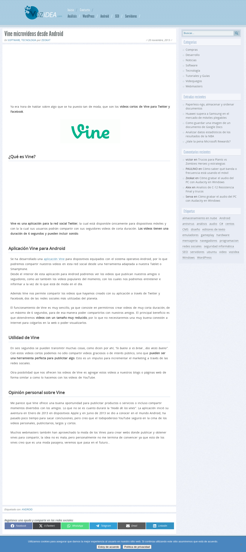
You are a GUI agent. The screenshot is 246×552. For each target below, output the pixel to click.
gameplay (207, 235)
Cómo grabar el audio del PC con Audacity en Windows (210, 180)
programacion (229, 240)
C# (221, 224)
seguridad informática (219, 246)
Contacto (85, 10)
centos (229, 224)
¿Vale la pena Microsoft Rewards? (208, 141)
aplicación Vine (54, 259)
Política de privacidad (137, 546)
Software (14, 40)
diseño (195, 229)
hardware (223, 235)
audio (213, 224)
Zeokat (45, 40)
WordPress (88, 16)
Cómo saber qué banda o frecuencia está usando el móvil (211, 171)
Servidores (131, 16)
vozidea (234, 252)
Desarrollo (193, 55)
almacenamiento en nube (199, 218)
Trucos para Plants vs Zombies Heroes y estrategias (206, 161)
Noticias (191, 60)
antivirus (188, 224)
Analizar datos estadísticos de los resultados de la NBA (208, 134)
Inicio (71, 10)
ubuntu (212, 252)
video (222, 252)
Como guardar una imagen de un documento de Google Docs (208, 125)
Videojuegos (194, 81)
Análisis (72, 16)
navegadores (208, 240)
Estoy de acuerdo (108, 546)
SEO (117, 16)
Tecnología (28, 40)
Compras (192, 50)
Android (104, 16)
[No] (241, 544)
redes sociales (192, 246)
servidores (197, 252)
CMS (185, 229)
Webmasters (194, 86)
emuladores (190, 235)
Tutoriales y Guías (198, 76)
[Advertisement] (89, 73)
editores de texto (213, 229)
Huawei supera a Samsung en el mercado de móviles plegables (207, 116)
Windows (188, 257)
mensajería (190, 240)
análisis (202, 224)
